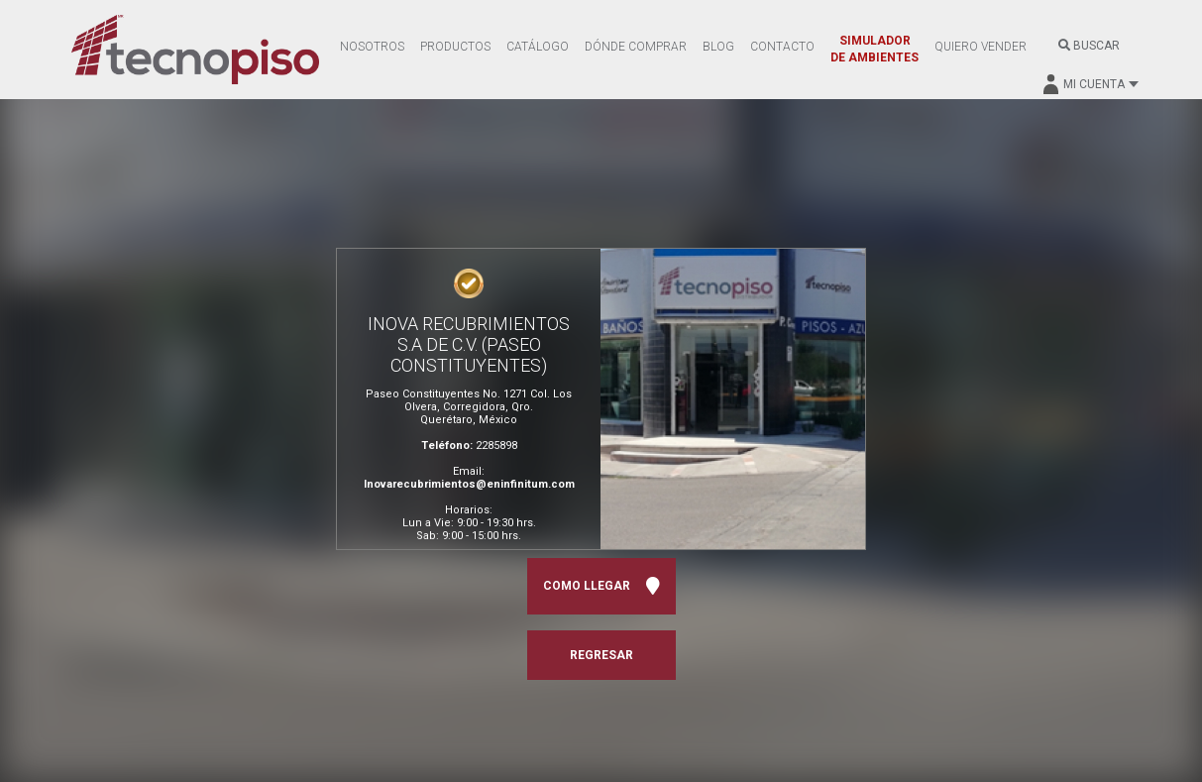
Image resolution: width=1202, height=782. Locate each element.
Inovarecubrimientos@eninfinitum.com (469, 484)
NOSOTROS (372, 47)
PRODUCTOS (455, 47)
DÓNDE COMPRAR (636, 47)
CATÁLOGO (537, 47)
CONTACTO (782, 47)
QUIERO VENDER (980, 47)
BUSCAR (1089, 46)
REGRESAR (601, 655)
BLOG (718, 47)
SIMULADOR (874, 49)
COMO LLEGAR (601, 586)
